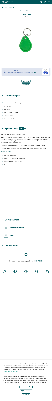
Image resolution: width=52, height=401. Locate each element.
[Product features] (21, 128)
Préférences (26, 394)
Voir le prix (26, 81)
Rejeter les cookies (26, 391)
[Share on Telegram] (37, 271)
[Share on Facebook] (4, 271)
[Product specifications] (25, 128)
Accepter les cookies (26, 387)
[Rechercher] (44, 2)
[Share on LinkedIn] (15, 271)
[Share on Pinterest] (26, 271)
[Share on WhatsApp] (48, 271)
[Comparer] (26, 84)
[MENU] (49, 2)
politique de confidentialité (11, 371)
